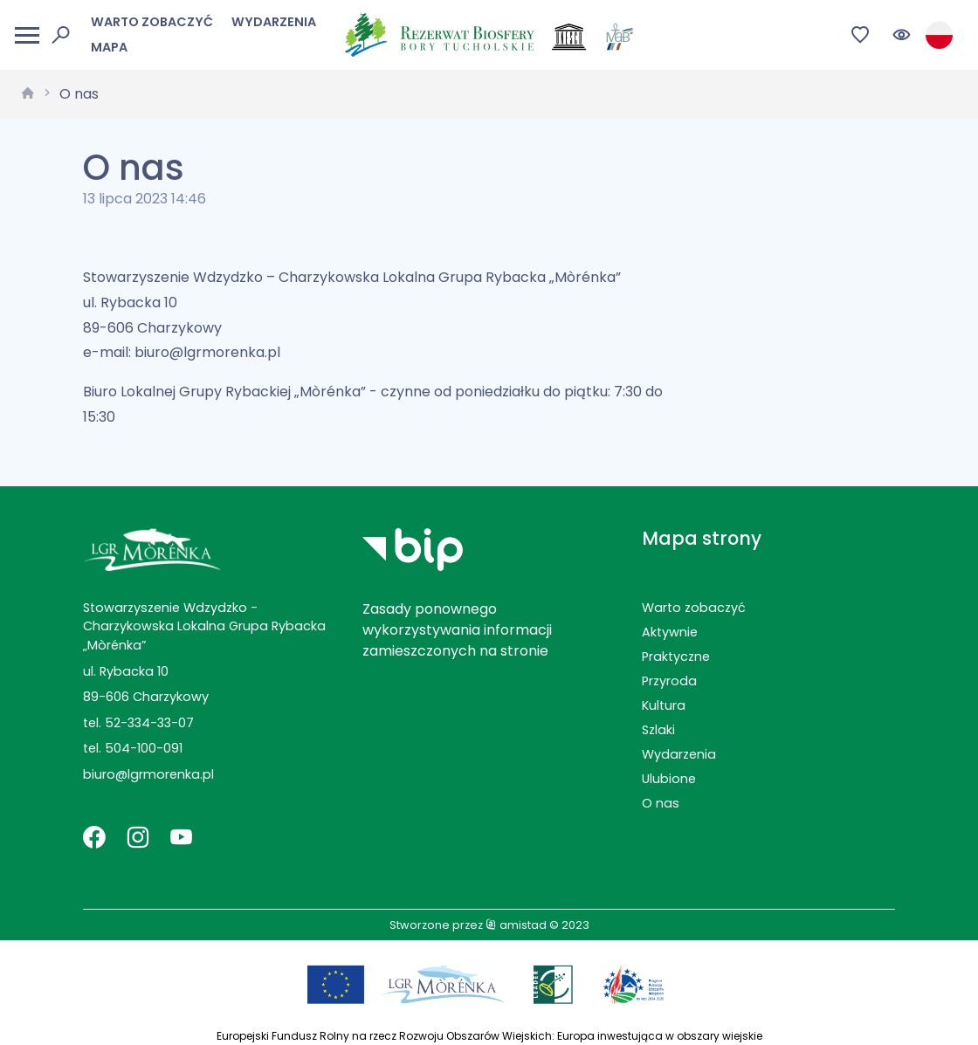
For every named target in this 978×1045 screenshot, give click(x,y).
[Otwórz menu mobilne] (27, 35)
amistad (516, 925)
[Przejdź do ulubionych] (860, 35)
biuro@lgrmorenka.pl (148, 774)
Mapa (109, 47)
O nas (79, 94)
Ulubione (669, 778)
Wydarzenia (273, 22)
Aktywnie (670, 632)
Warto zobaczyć (152, 22)
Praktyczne (676, 656)
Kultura (663, 705)
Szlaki (658, 730)
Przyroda (669, 681)
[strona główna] (28, 94)
